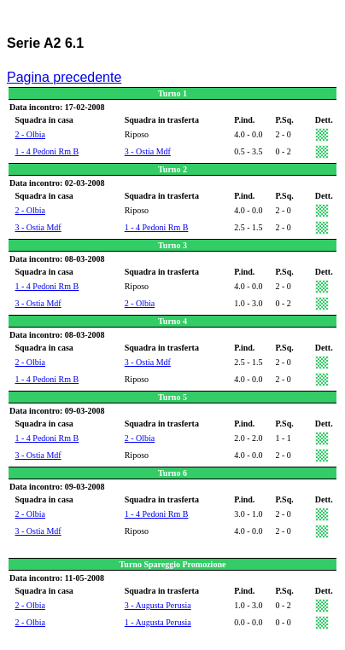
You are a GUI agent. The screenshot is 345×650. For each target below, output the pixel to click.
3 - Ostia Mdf (148, 151)
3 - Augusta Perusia (158, 605)
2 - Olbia (30, 134)
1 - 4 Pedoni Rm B (47, 151)
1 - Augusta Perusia (158, 622)
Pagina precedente (64, 77)
